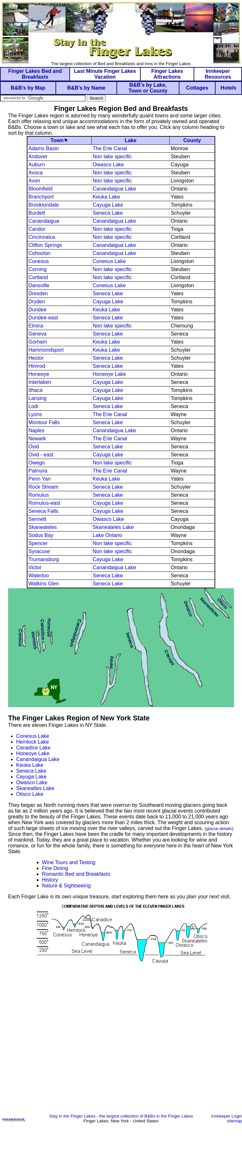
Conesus (38, 261)
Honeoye (38, 374)
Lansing (37, 398)
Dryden (36, 301)
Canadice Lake (33, 747)
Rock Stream (43, 487)
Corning (37, 269)
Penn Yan (39, 479)
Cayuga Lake (108, 205)
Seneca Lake (108, 213)
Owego (36, 462)
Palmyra (37, 471)
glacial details (219, 828)
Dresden (38, 293)
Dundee (37, 309)
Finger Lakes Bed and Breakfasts (35, 74)
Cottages (197, 88)
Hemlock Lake (32, 742)
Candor (36, 229)
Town (57, 140)
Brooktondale (43, 205)
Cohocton (39, 253)
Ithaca (35, 390)
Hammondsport (46, 350)
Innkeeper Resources (218, 74)
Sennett (37, 519)
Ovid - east (40, 454)
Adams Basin (43, 148)
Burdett (36, 213)
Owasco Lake (108, 164)
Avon (34, 180)
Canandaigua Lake (114, 188)
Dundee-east (43, 317)
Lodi (33, 406)
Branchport (41, 197)
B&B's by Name (86, 88)
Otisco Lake (29, 794)
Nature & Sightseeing (66, 885)
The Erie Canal (110, 148)
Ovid (33, 446)
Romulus (38, 495)
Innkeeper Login (226, 1116)
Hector (36, 358)
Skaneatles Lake (35, 788)
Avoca (35, 172)
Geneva (37, 334)
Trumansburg (43, 559)
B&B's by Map (28, 88)
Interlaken (39, 382)
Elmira (35, 325)
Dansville (38, 285)
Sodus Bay (40, 535)
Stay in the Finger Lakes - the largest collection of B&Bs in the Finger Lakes (121, 1116)
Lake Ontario (107, 535)
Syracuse (39, 551)
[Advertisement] (121, 1044)
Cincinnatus (41, 237)
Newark (37, 438)
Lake (130, 140)
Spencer (38, 543)
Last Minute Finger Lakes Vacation (105, 74)
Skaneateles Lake (113, 527)
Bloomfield (40, 188)
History (50, 880)
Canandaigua (43, 221)
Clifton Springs (45, 245)
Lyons (35, 414)
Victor (35, 567)
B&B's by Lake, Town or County (147, 87)
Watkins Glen (43, 583)
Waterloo (38, 575)
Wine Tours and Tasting (69, 862)
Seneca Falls (43, 511)
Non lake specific (112, 156)
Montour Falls (44, 422)
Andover (38, 156)
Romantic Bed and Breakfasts (76, 874)
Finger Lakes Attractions (167, 74)
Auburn (36, 164)
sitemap (234, 1120)
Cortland (38, 277)
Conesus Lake (109, 261)
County (192, 140)
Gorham (37, 342)
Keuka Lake (106, 197)
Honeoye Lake (109, 374)
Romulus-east (44, 503)
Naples (36, 430)
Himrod (36, 366)
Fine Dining (55, 868)
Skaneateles (42, 527)
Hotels (229, 88)
